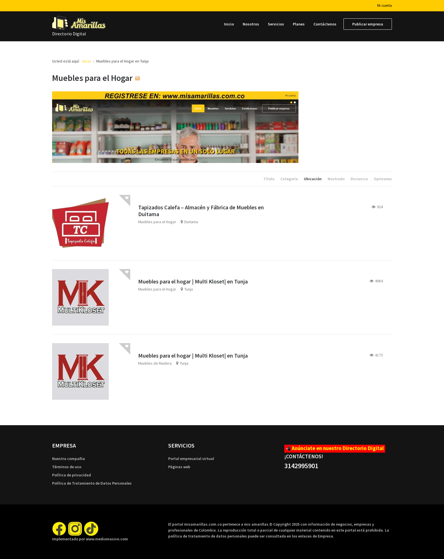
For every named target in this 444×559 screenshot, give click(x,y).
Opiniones (383, 178)
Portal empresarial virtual (191, 458)
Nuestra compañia (68, 458)
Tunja (188, 289)
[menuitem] (229, 24)
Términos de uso (66, 466)
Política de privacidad (71, 475)
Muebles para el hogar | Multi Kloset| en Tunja (193, 281)
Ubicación (313, 178)
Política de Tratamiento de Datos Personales (92, 483)
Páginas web (179, 466)
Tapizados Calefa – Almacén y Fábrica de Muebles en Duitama (201, 211)
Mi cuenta (384, 5)
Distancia (360, 178)
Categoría (289, 178)
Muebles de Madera (155, 363)
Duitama (191, 221)
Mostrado (336, 178)
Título (269, 178)
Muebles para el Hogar (157, 221)
